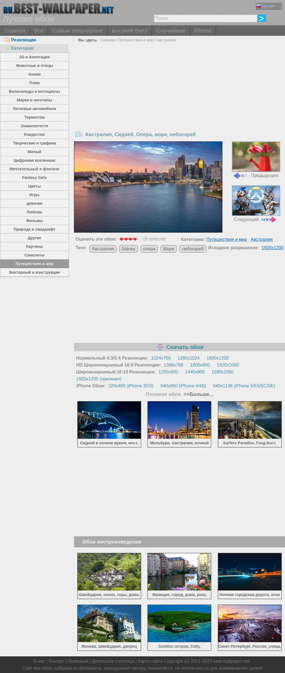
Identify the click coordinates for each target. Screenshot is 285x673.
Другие (34, 238)
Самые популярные (77, 31)
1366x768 (173, 365)
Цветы (34, 186)
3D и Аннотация (34, 57)
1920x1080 (228, 365)
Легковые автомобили (34, 108)
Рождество (34, 134)
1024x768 (161, 358)
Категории (19, 48)
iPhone (203, 31)
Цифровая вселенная (34, 160)
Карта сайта (150, 661)
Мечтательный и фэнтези (34, 169)
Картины (34, 246)
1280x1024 (189, 358)
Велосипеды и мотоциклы (34, 91)
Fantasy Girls (34, 177)
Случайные (170, 31)
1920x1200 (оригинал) (99, 379)
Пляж (34, 83)
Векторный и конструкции (34, 272)
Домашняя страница (113, 661)
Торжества (34, 117)
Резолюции (20, 40)
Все (38, 31)
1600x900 (200, 365)
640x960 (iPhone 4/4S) (183, 385)
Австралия (166, 40)
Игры (35, 195)
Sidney (128, 248)
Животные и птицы (34, 65)
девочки (34, 203)
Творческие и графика (34, 143)
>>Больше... (197, 394)
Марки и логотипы (34, 100)
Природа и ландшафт (34, 229)
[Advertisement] (179, 86)
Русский (265, 6)
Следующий (256, 203)
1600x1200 (218, 358)
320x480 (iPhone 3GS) (131, 385)
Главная (14, 31)
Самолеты (34, 255)
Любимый (78, 661)
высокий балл (130, 31)
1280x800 (168, 372)
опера (149, 248)
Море (168, 248)
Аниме (34, 74)
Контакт (57, 661)
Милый (34, 151)
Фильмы (34, 220)
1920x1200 (273, 247)
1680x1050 (223, 372)
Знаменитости (34, 126)
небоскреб (192, 248)
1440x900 (195, 372)
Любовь (34, 212)
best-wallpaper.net (231, 661)
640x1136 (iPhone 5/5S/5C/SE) (244, 385)
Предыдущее (256, 159)
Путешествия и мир (34, 263)
